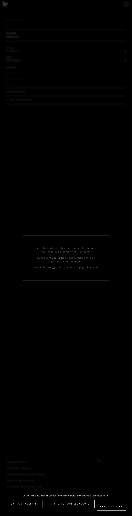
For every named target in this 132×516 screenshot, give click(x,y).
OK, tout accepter (25, 504)
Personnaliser (111, 507)
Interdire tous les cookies (70, 504)
